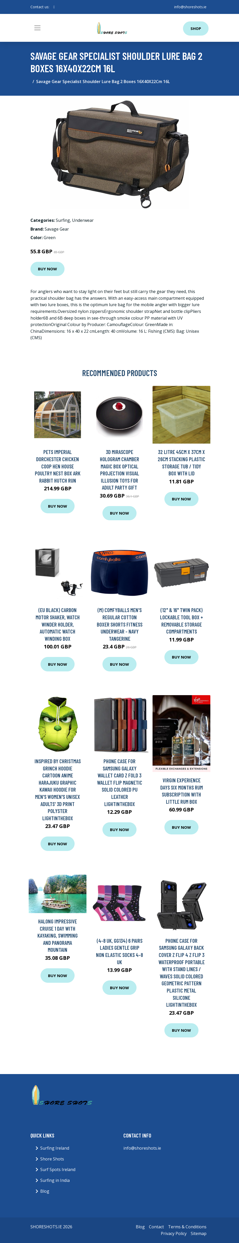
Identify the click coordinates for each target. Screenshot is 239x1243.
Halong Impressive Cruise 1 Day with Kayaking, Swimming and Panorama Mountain (57, 935)
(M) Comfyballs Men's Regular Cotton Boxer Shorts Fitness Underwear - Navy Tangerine (119, 624)
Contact (156, 1227)
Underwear (83, 220)
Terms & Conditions (187, 1227)
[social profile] (54, 7)
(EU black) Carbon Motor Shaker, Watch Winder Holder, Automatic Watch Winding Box (58, 624)
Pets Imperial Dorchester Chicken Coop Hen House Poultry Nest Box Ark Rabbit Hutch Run (58, 466)
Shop (195, 28)
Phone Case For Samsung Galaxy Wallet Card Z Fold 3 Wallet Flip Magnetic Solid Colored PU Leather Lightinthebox (119, 782)
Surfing (63, 220)
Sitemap (198, 1233)
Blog (44, 1191)
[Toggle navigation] (37, 28)
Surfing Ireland (54, 1148)
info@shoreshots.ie (190, 6)
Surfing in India (55, 1180)
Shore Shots (52, 1159)
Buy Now (47, 268)
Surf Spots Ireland (57, 1169)
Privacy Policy (174, 1233)
